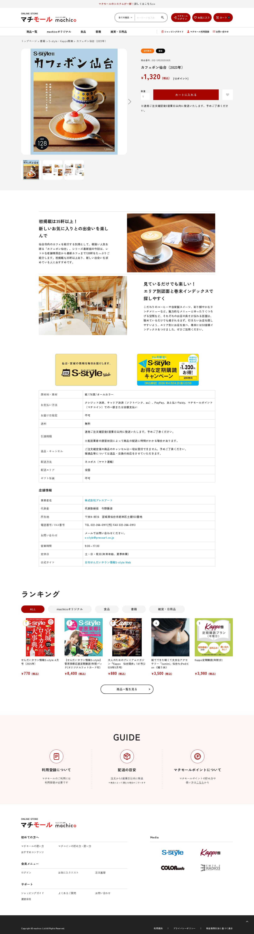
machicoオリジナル (59, 31)
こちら (200, 782)
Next (129, 101)
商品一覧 (31, 31)
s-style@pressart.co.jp (99, 537)
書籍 (98, 31)
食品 (83, 31)
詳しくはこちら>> (127, 3)
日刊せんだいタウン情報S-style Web (108, 562)
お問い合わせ (222, 31)
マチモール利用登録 (199, 31)
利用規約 (158, 928)
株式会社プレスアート (99, 500)
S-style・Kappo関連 (61, 41)
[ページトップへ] (247, 921)
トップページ (29, 41)
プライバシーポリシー (184, 928)
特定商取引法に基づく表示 (219, 928)
